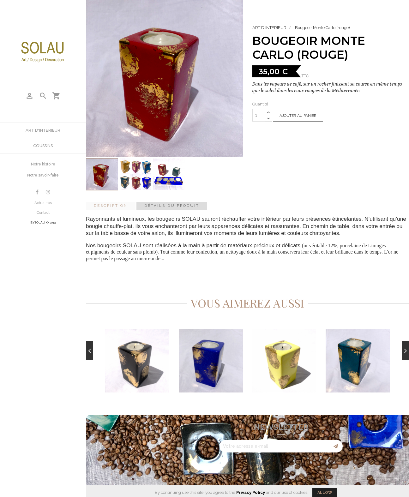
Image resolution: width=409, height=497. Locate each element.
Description (111, 205)
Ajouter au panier (298, 115)
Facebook (37, 192)
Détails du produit (171, 205)
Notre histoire (43, 164)
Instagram (48, 192)
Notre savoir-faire (43, 175)
